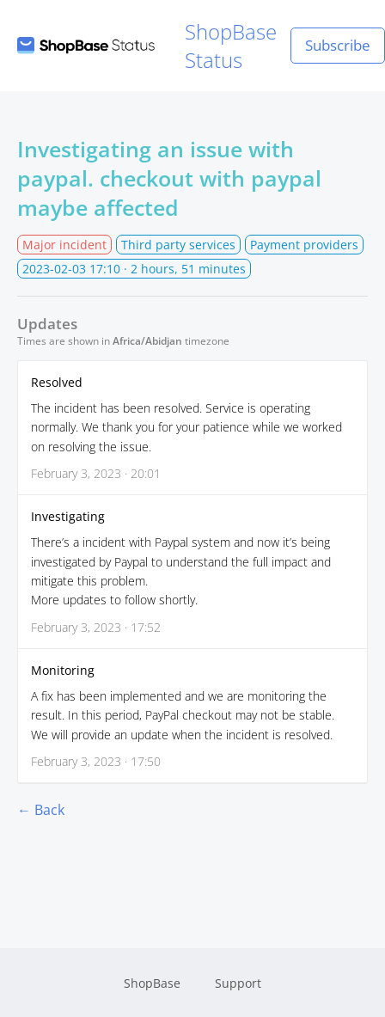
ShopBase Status (147, 45)
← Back (40, 809)
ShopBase (152, 983)
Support (238, 983)
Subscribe (337, 45)
